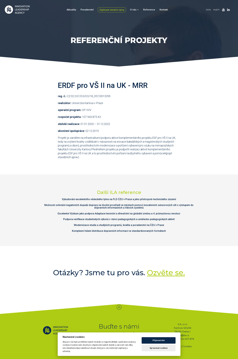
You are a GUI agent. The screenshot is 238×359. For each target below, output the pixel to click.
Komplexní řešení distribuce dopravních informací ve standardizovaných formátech (119, 230)
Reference (149, 9)
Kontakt (164, 9)
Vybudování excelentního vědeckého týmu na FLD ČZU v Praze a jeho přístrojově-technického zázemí (119, 199)
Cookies (187, 346)
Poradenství (87, 9)
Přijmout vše (159, 340)
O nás (134, 9)
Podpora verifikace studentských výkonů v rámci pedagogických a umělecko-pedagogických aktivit (119, 219)
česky (208, 9)
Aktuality (71, 9)
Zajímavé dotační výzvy (111, 9)
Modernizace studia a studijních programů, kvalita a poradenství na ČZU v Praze (119, 225)
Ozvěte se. (166, 272)
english (216, 9)
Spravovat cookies (159, 348)
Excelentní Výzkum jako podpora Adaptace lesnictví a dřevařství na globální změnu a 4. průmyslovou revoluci (119, 213)
